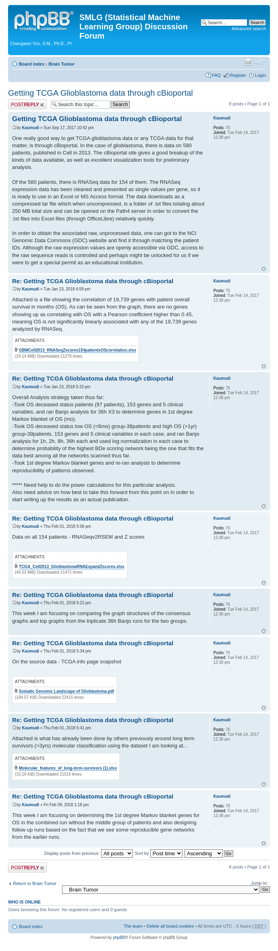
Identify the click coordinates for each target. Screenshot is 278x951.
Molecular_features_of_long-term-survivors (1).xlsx (68, 768)
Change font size (260, 62)
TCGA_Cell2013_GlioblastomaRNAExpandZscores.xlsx (71, 566)
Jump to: (259, 883)
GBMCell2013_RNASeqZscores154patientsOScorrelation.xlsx (77, 350)
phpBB (119, 937)
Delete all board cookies (169, 926)
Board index (32, 64)
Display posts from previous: (88, 853)
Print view (247, 62)
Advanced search (249, 28)
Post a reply (27, 104)
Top (263, 269)
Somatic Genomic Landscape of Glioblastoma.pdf (66, 691)
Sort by (159, 853)
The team (133, 926)
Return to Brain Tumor (34, 883)
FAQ (216, 75)
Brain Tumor (61, 64)
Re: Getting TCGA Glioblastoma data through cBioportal (92, 281)
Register (238, 75)
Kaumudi (30, 128)
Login (260, 75)
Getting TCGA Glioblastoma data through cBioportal (100, 93)
